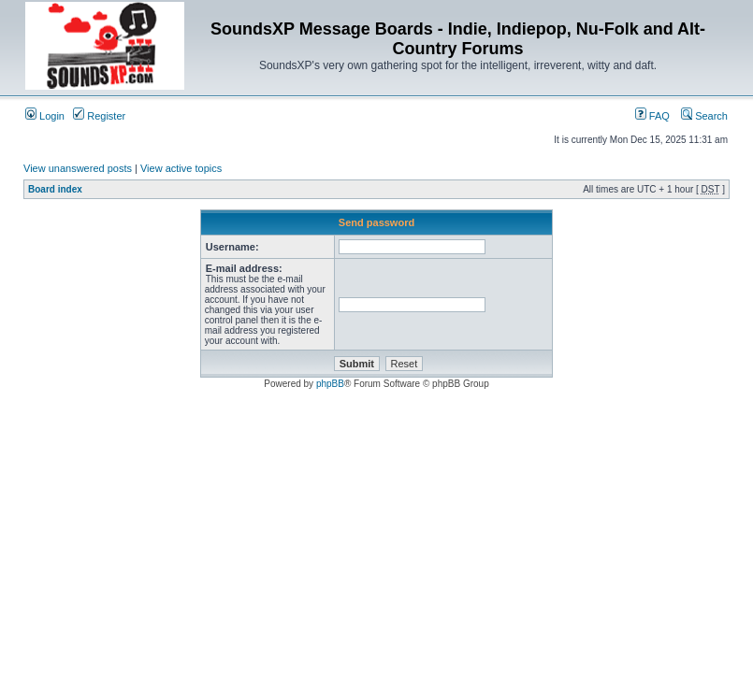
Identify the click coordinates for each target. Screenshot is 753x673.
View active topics (181, 168)
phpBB (330, 384)
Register (99, 116)
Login (45, 116)
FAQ (652, 116)
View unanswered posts (77, 168)
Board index (55, 189)
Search (704, 116)
